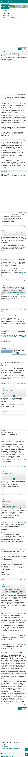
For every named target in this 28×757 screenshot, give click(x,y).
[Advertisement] (14, 33)
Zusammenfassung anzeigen (9, 17)
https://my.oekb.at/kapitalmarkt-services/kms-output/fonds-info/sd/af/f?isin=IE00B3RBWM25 (13, 336)
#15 (25, 522)
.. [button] (14, 293)
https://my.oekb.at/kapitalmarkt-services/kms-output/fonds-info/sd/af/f (13, 273)
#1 (25, 95)
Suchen (3, 753)
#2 (25, 103)
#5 (25, 226)
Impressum (10, 753)
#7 (25, 280)
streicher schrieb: (6, 473)
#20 (25, 644)
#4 (25, 212)
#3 (25, 140)
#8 (25, 309)
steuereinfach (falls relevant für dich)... (13, 233)
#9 (25, 331)
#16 (25, 549)
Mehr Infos (17, 748)
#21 (25, 653)
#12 (25, 439)
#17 (25, 579)
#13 (25, 466)
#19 (25, 635)
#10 (25, 383)
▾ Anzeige (4, 171)
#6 (25, 260)
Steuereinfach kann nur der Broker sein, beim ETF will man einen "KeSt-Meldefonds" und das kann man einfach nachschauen (13, 289)
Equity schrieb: (6, 287)
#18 (25, 613)
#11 (25, 430)
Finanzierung (5, 10)
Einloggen (4, 746)
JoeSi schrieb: (6, 233)
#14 (25, 494)
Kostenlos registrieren (7, 748)
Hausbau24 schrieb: (7, 390)
